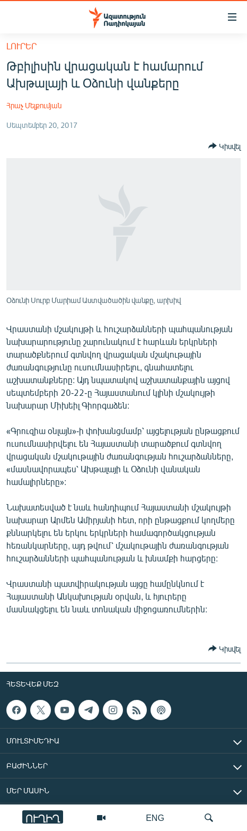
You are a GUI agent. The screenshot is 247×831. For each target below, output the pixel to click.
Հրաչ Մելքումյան (33, 105)
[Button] (224, 146)
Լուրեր (21, 46)
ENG (155, 817)
